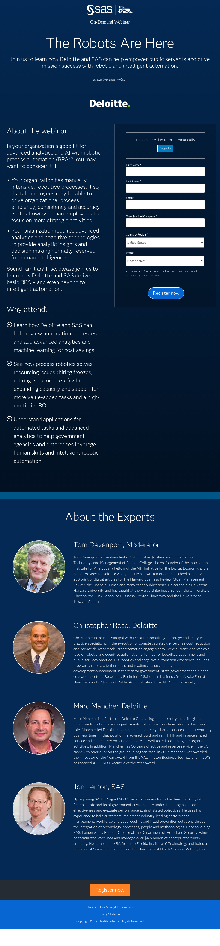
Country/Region (136, 234)
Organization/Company (141, 216)
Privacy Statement (110, 914)
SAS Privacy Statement (145, 275)
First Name (133, 165)
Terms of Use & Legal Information (110, 907)
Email (130, 198)
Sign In (165, 148)
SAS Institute (110, 14)
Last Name (133, 181)
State (130, 253)
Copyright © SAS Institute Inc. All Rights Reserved (110, 921)
